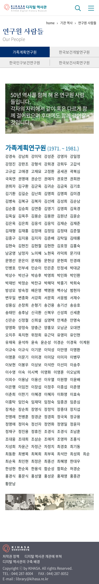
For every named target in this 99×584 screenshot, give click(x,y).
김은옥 (10, 223)
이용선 (36, 379)
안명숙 (75, 320)
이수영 (10, 372)
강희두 (62, 163)
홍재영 (62, 475)
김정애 (36, 230)
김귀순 (49, 186)
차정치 (49, 446)
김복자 (36, 201)
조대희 (23, 439)
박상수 (10, 275)
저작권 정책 (11, 556)
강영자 (62, 156)
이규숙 (10, 349)
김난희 (36, 193)
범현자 (75, 290)
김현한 (49, 245)
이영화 (46, 372)
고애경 (23, 171)
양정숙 (23, 327)
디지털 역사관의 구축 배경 (21, 561)
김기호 (75, 186)
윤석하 (23, 342)
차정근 (36, 446)
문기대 (75, 253)
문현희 (62, 260)
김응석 (36, 223)
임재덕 (36, 401)
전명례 (10, 416)
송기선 (62, 305)
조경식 (49, 431)
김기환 (10, 193)
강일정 (75, 156)
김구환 (23, 186)
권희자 (10, 186)
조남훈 (75, 431)
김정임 (49, 230)
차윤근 (23, 446)
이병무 (75, 357)
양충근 (36, 327)
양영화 (10, 327)
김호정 (62, 245)
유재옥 (10, 342)
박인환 (75, 275)
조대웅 (10, 439)
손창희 (23, 305)
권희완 (75, 178)
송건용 (49, 305)
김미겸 (75, 193)
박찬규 (36, 282)
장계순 (10, 409)
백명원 (49, 290)
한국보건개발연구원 (74, 52)
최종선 (49, 461)
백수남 (62, 290)
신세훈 (75, 312)
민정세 (62, 267)
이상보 (36, 364)
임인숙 (23, 401)
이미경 (36, 357)
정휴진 (36, 431)
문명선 (10, 260)
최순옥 (10, 461)
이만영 (62, 349)
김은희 (23, 223)
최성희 (75, 453)
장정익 (49, 409)
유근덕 (49, 334)
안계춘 (62, 320)
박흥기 (62, 282)
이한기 (23, 394)
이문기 (23, 357)
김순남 (75, 201)
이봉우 (23, 364)
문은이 (23, 260)
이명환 (75, 349)
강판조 (23, 163)
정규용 (75, 416)
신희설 (36, 320)
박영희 (49, 275)
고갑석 (75, 163)
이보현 (10, 364)
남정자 (23, 253)
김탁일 (62, 238)
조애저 (49, 439)
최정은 (36, 461)
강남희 (23, 156)
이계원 (84, 342)
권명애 (23, 178)
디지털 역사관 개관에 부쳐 (43, 556)
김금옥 (62, 186)
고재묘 (36, 171)
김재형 (10, 230)
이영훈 (59, 372)
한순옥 (23, 468)
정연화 (49, 424)
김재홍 (23, 230)
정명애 (10, 424)
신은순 (10, 320)
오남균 (62, 327)
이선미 (62, 364)
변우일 (10, 297)
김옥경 (75, 208)
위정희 (36, 334)
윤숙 (34, 342)
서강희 (36, 297)
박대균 (75, 267)
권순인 (36, 178)
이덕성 (49, 349)
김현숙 (10, 245)
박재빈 (10, 282)
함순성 (49, 468)
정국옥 (62, 416)
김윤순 (75, 215)
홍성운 (49, 475)
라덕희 (62, 253)
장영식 (36, 409)
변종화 (23, 297)
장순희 (23, 409)
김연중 (36, 208)
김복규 (23, 201)
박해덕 (49, 282)
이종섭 (62, 386)
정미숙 (23, 424)
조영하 (62, 439)
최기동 (75, 446)
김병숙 (10, 201)
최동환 (10, 453)
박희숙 (75, 282)
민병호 (10, 267)
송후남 (23, 312)
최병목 (23, 453)
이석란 (49, 364)
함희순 (62, 468)
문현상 (49, 260)
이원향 (62, 379)
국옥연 (10, 178)
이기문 (36, 349)
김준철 (75, 230)
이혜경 (36, 394)
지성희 (10, 446)
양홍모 (49, 327)
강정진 (10, 163)
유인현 (75, 334)
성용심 (10, 305)
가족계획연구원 (25, 52)
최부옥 (49, 453)
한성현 (10, 468)
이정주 (49, 386)
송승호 (75, 305)
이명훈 (10, 357)
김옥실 (10, 215)
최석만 (62, 453)
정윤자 (75, 424)
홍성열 (36, 475)
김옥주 (23, 215)
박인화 (62, 275)
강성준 (49, 156)
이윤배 (75, 379)
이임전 (23, 386)
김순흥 (10, 208)
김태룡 (75, 238)
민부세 (23, 267)
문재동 (36, 260)
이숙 (21, 372)
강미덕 (36, 156)
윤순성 (46, 342)
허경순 (75, 468)
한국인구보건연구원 (24, 62)
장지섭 (75, 409)
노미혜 (36, 253)
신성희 (62, 312)
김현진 (23, 245)
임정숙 (49, 401)
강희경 (49, 163)
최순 (86, 453)
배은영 (36, 290)
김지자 (36, 238)
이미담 (49, 357)
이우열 (49, 379)
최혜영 (62, 461)
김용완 (49, 215)
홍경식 (10, 475)
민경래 (75, 260)
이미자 (62, 357)
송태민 (10, 312)
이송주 (75, 364)
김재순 (62, 223)
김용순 (36, 215)
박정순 (23, 282)
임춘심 (75, 401)
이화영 (62, 394)
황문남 (10, 483)
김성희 (62, 201)
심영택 (49, 320)
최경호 (62, 446)
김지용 (23, 238)
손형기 (36, 305)
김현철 (36, 245)
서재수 (75, 297)
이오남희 (73, 372)
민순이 (36, 267)
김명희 (49, 193)
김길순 (23, 193)
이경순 (59, 342)
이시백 (33, 372)
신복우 (49, 312)
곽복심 (75, 171)
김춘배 (49, 238)
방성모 (10, 290)
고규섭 (10, 171)
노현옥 (49, 253)
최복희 (36, 453)
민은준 (49, 267)
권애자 (49, 178)
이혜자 (49, 394)
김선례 (49, 201)
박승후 (36, 275)
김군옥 (36, 186)
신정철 (23, 320)
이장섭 (36, 386)
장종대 (62, 409)
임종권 (62, 401)
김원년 (62, 215)
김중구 (10, 238)
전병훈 (23, 416)
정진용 (23, 431)
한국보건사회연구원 (74, 62)
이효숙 (75, 394)
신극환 (36, 312)
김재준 (75, 223)
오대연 (75, 327)
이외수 (10, 379)
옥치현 (23, 334)
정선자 (36, 424)
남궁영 (10, 253)
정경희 (49, 416)
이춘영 (75, 386)
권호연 (62, 178)
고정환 (49, 171)
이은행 (10, 386)
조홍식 (75, 439)
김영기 (49, 208)
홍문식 (23, 475)
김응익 (49, 223)
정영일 (62, 424)
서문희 (49, 297)
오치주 (10, 334)
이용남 (23, 379)
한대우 (75, 461)
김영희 (62, 208)
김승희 (23, 208)
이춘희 (10, 394)
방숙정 (23, 290)
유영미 (62, 334)
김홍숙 (75, 245)
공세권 (62, 171)
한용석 (36, 468)
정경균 (36, 416)
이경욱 (72, 342)
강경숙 (10, 156)
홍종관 (75, 475)
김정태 (62, 230)
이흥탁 (10, 401)
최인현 (23, 461)
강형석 (36, 163)
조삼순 (36, 439)
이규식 (23, 349)
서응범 (62, 297)
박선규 (23, 275)
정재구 (10, 431)
